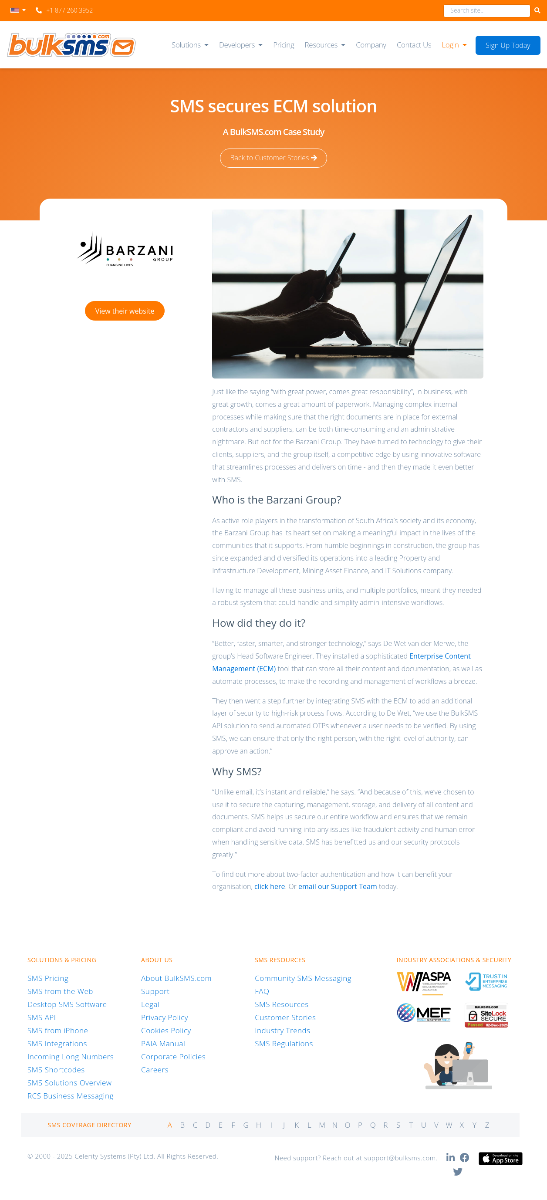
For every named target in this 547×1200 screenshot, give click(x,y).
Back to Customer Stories (273, 158)
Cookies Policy (166, 1030)
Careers (155, 1070)
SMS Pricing (47, 978)
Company (371, 45)
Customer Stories (285, 1017)
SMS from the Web (60, 991)
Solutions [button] (186, 45)
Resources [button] (321, 45)
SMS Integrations (57, 1043)
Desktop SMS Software (67, 1004)
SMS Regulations (284, 1043)
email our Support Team (337, 886)
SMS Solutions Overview (69, 1083)
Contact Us (414, 45)
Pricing (283, 45)
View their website (125, 310)
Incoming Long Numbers (70, 1056)
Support (155, 991)
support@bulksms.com (400, 1157)
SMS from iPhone (57, 1030)
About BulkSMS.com (176, 978)
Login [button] (450, 45)
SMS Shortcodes (56, 1070)
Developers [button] (237, 45)
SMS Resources (281, 1004)
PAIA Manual (163, 1043)
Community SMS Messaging (303, 978)
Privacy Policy (164, 1017)
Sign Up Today (508, 45)
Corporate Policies (173, 1056)
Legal (150, 1004)
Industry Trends (282, 1030)
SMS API (41, 1017)
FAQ (262, 991)
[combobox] (486, 10)
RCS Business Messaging (70, 1096)
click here (269, 886)
